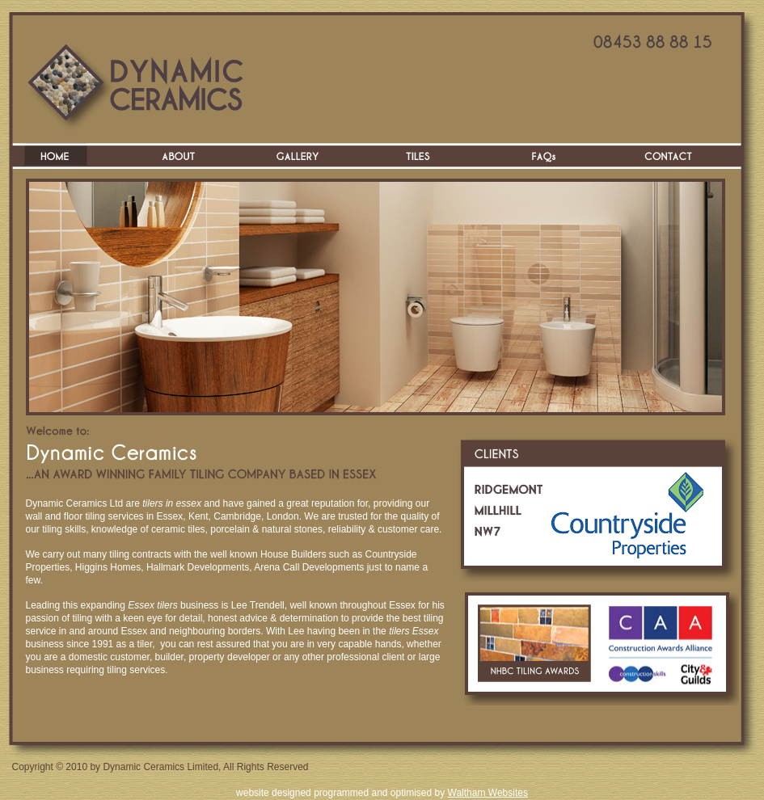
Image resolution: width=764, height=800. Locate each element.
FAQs (548, 156)
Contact (669, 156)
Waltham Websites (488, 792)
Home (63, 156)
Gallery (305, 156)
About (184, 156)
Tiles (426, 156)
